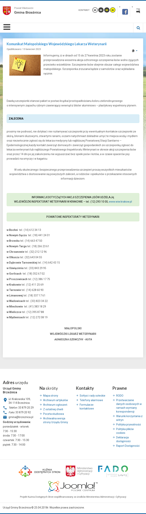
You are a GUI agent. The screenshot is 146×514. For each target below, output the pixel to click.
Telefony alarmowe (91, 400)
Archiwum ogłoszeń (55, 404)
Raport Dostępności (128, 445)
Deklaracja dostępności (123, 439)
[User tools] (134, 51)
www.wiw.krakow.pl (120, 201)
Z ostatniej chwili (53, 409)
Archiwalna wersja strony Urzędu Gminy (55, 420)
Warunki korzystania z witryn (129, 418)
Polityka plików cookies (125, 431)
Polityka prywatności (128, 424)
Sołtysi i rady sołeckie (92, 395)
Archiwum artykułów (55, 400)
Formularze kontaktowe (87, 406)
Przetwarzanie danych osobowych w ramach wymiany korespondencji (129, 406)
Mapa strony (50, 395)
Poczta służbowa (53, 413)
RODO (119, 395)
